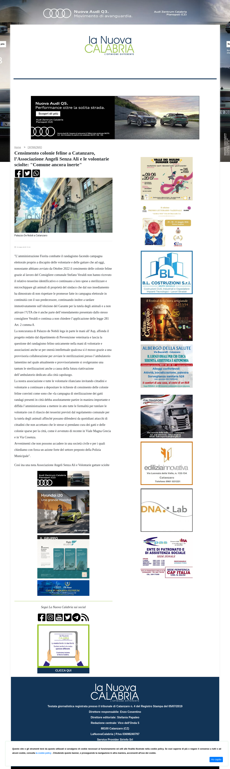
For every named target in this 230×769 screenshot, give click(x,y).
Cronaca (49, 84)
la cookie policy (44, 753)
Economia (102, 84)
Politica (63, 84)
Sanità (75, 84)
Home (22, 84)
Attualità (87, 84)
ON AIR (203, 85)
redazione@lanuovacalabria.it (122, 739)
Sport (115, 84)
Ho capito (216, 759)
